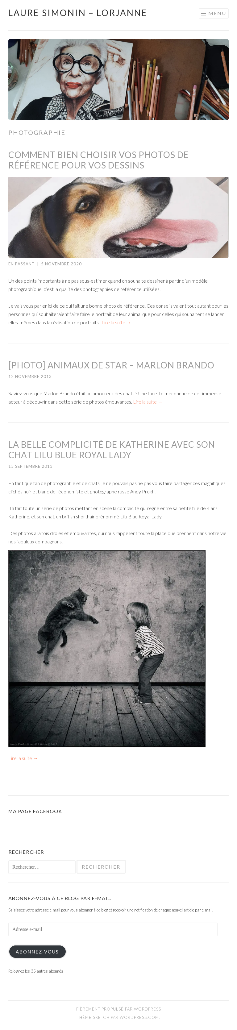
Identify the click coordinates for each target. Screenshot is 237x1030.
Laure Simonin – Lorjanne (78, 12)
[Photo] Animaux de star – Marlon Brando (111, 365)
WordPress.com (139, 1017)
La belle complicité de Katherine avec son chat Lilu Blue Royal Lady (111, 449)
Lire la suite (116, 322)
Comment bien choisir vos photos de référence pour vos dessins (98, 159)
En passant (21, 263)
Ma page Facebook (35, 811)
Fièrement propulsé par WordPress (118, 1009)
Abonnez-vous (37, 951)
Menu (217, 13)
